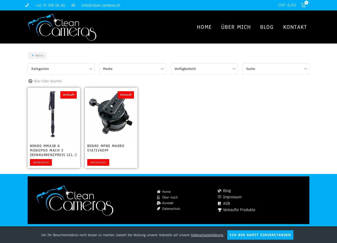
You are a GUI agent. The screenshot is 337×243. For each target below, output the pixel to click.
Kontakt (295, 27)
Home (204, 27)
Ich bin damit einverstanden (260, 235)
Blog (267, 27)
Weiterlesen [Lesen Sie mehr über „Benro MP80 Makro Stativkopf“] (98, 162)
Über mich (236, 27)
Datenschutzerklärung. (207, 235)
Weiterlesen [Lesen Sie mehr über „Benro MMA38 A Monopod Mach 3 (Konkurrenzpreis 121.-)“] (41, 162)
